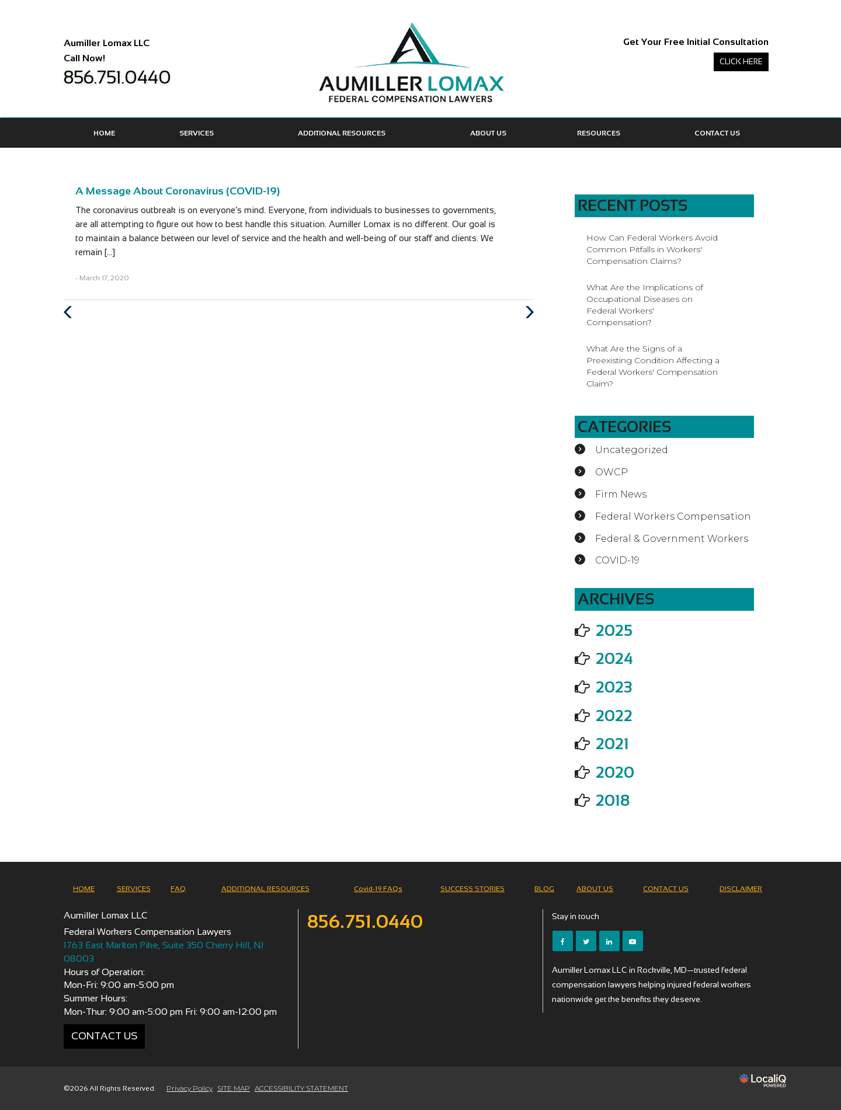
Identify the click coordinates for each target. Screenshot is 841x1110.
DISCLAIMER (741, 889)
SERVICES (196, 133)
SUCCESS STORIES (472, 889)
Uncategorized (631, 449)
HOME (104, 133)
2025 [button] (614, 630)
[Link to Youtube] (633, 941)
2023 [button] (614, 687)
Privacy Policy (189, 1088)
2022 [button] (614, 716)
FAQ (178, 889)
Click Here (741, 61)
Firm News (621, 494)
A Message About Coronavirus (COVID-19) (177, 191)
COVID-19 (617, 560)
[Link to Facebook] (562, 941)
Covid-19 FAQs (378, 889)
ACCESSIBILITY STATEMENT (301, 1088)
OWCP (611, 472)
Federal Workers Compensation (673, 516)
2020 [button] (615, 772)
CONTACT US (717, 133)
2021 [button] (612, 744)
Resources (598, 133)
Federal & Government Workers (671, 538)
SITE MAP (233, 1088)
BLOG (544, 889)
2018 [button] (613, 800)
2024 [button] (614, 658)
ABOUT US (488, 133)
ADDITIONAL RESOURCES (341, 133)
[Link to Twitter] (586, 941)
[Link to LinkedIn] (609, 941)
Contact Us (104, 1036)
